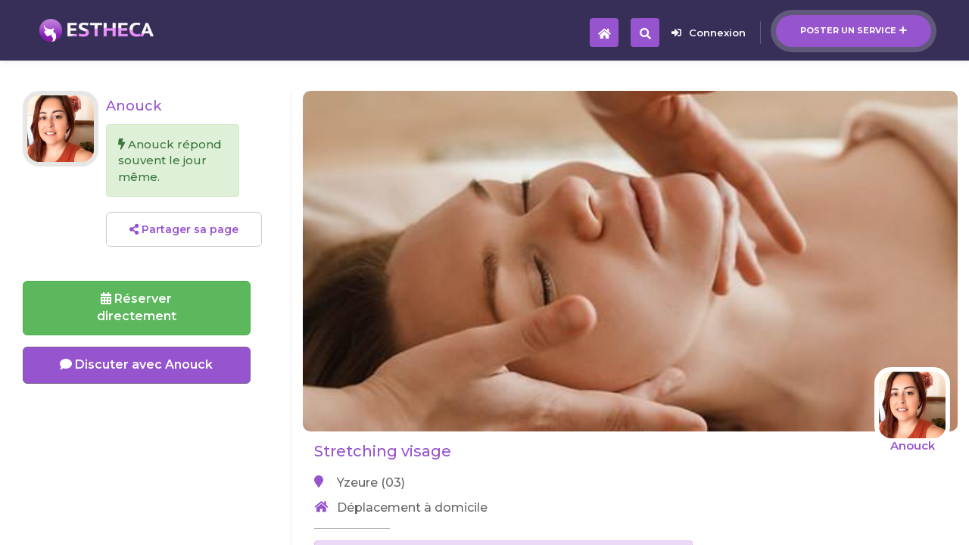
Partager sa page (183, 229)
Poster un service (853, 30)
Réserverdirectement (136, 307)
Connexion (708, 32)
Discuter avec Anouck (136, 364)
